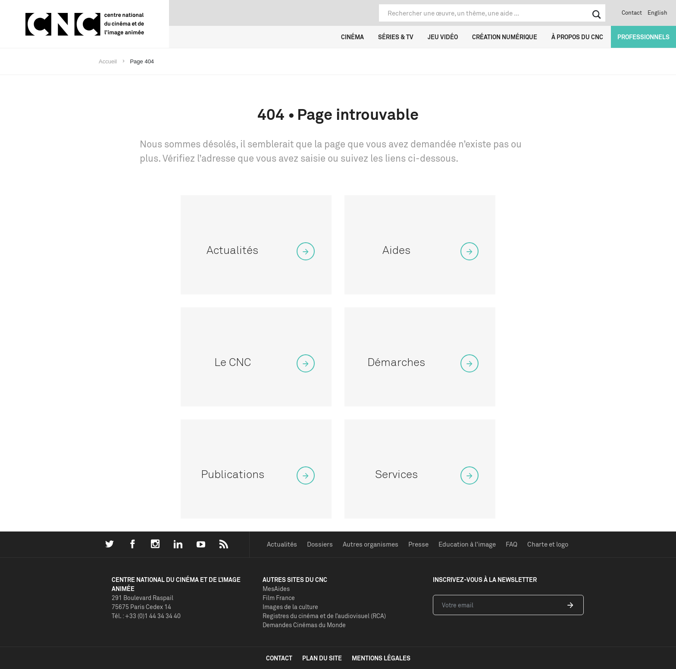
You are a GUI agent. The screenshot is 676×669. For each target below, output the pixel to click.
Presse (418, 544)
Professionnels (643, 37)
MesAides (276, 588)
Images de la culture (290, 606)
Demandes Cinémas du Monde (304, 624)
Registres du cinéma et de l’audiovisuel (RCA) (324, 615)
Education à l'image (467, 544)
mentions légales (381, 658)
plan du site (322, 658)
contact (279, 658)
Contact (632, 12)
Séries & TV (395, 37)
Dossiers (320, 544)
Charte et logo (547, 544)
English (657, 12)
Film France (279, 597)
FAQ (511, 544)
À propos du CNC (577, 37)
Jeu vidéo (443, 37)
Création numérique (504, 37)
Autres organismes (370, 544)
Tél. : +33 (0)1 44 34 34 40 (146, 615)
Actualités (282, 544)
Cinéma (352, 37)
